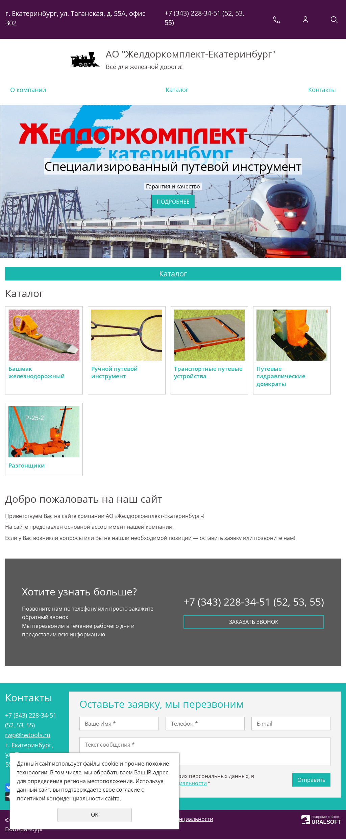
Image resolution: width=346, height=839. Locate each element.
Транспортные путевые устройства (208, 372)
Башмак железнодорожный (36, 372)
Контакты (322, 90)
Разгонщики (26, 465)
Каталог (177, 90)
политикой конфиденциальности (60, 798)
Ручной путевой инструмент (114, 372)
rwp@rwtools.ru (27, 735)
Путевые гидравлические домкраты (280, 376)
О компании (28, 90)
